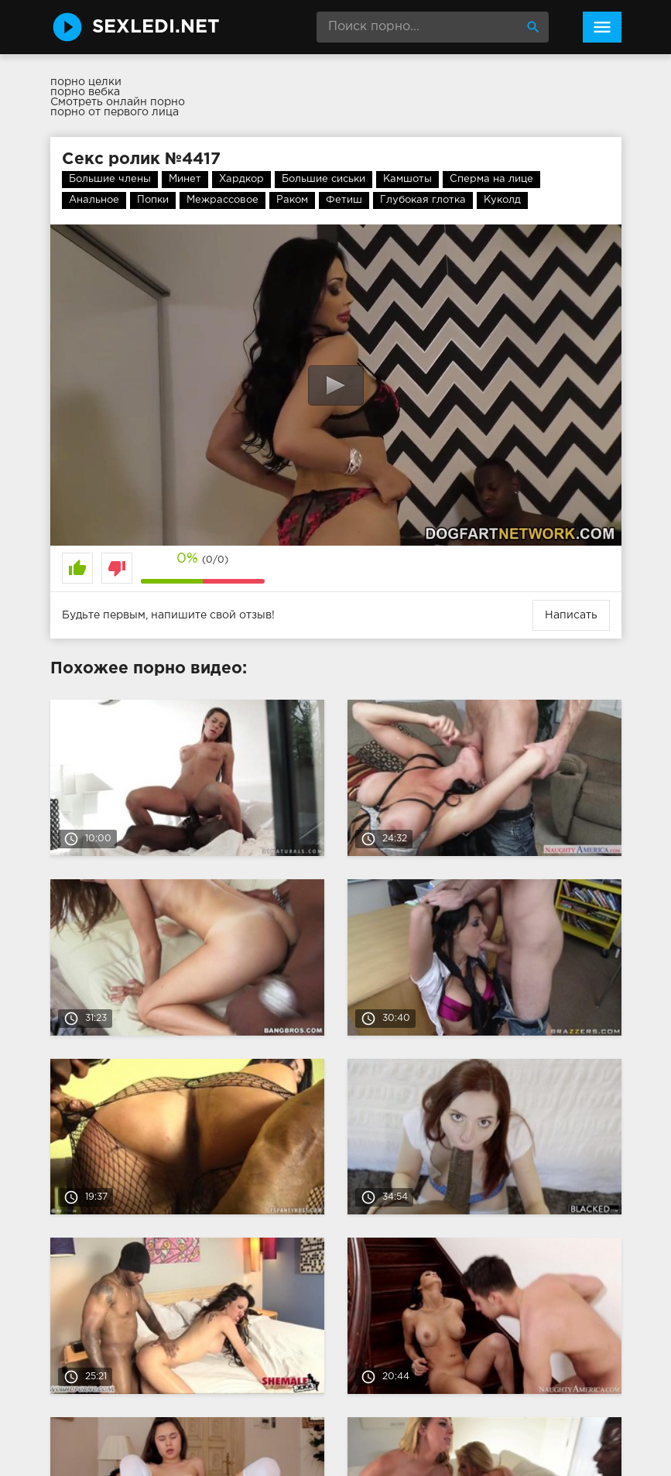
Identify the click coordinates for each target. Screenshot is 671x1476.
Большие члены (110, 179)
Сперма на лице (491, 179)
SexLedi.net (156, 27)
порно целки (86, 82)
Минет (185, 179)
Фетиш (344, 200)
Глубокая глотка (423, 200)
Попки (153, 200)
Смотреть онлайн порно (117, 102)
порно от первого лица (114, 112)
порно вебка (85, 92)
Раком (292, 200)
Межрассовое (222, 200)
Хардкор (241, 179)
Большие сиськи (323, 179)
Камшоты (407, 179)
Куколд (502, 200)
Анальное (94, 200)
